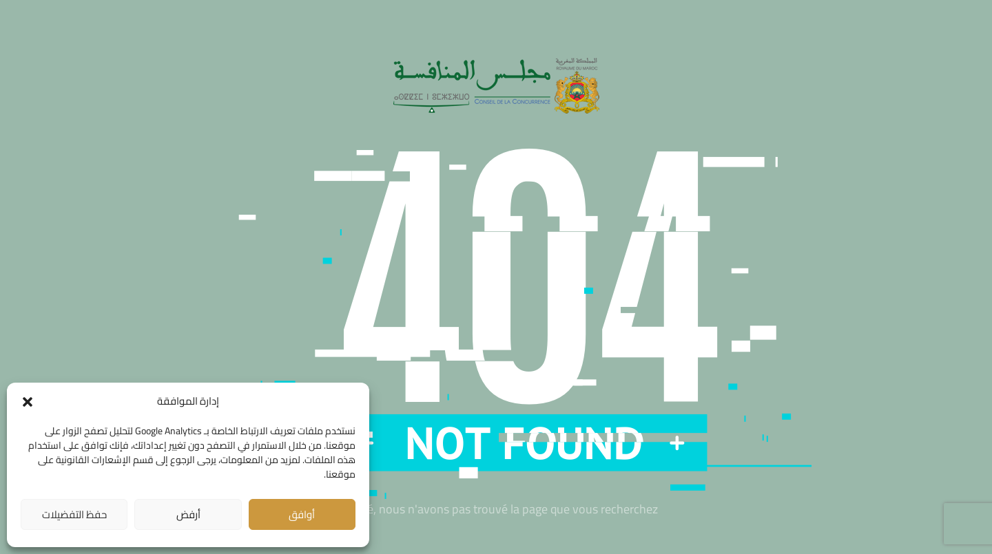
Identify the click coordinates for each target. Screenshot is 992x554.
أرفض (188, 514)
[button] (27, 402)
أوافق (302, 514)
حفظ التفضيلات (74, 514)
